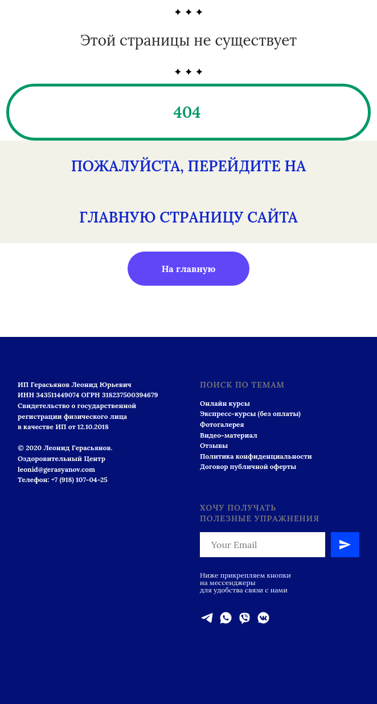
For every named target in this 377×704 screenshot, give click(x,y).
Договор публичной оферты (248, 466)
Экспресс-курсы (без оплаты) (250, 413)
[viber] (244, 618)
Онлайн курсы (225, 403)
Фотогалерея (222, 424)
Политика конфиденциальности (256, 456)
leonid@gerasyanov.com (56, 469)
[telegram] (207, 618)
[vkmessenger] (263, 618)
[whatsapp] (226, 618)
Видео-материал (228, 435)
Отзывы (214, 445)
